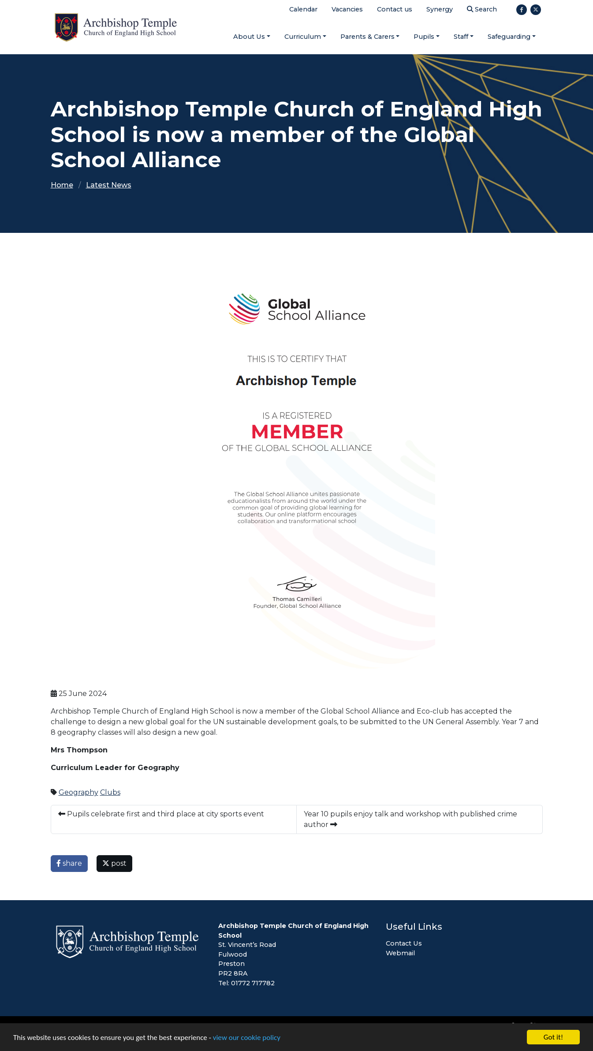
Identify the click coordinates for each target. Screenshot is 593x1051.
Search (482, 9)
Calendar (303, 9)
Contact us (394, 9)
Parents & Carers (367, 37)
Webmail (400, 953)
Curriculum (302, 37)
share (69, 863)
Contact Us (404, 943)
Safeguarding (509, 37)
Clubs (110, 792)
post (114, 863)
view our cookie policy (246, 1038)
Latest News (108, 185)
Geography (78, 792)
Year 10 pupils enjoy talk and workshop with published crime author (410, 819)
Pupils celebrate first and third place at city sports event (161, 814)
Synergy (439, 9)
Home (62, 185)
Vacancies (347, 9)
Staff (461, 37)
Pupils (424, 37)
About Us (249, 37)
